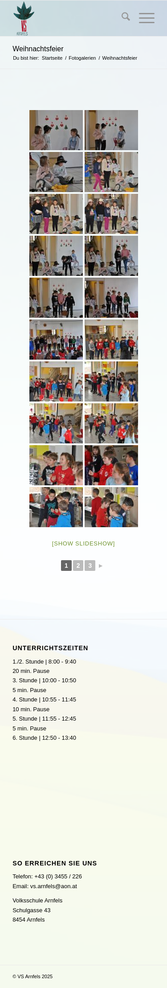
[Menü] (142, 18)
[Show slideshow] (83, 543)
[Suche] (121, 18)
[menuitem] (121, 18)
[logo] (69, 18)
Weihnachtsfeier (37, 49)
